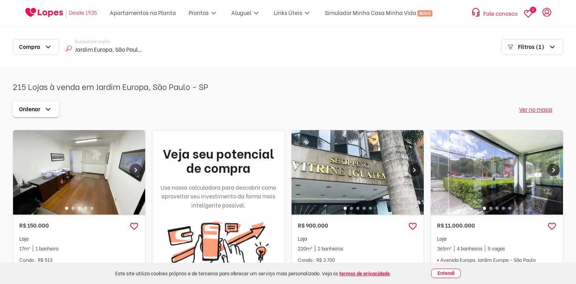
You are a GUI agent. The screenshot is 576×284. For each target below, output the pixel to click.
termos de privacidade (364, 273)
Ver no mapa (535, 109)
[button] (134, 226)
